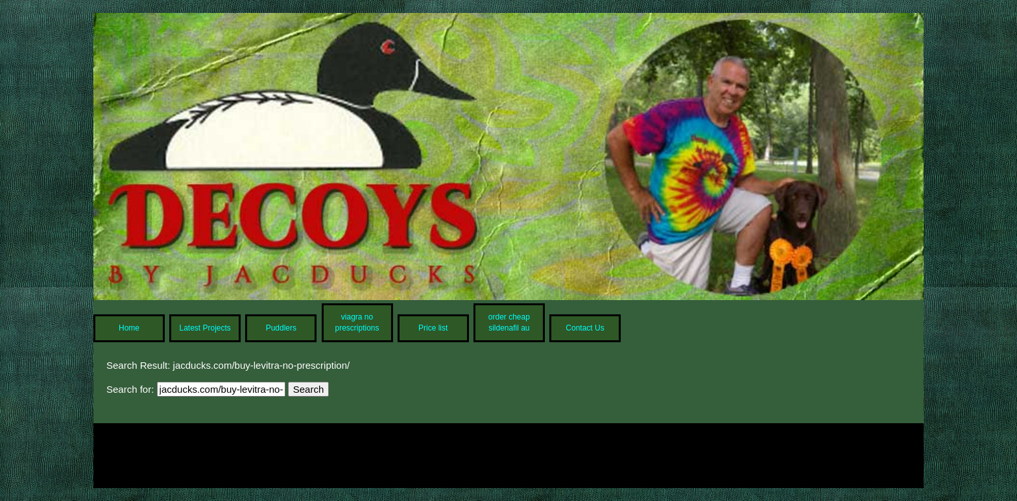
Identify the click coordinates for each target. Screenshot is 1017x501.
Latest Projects (204, 327)
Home (129, 327)
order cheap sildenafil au (509, 322)
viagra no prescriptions (357, 322)
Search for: (130, 389)
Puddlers (281, 327)
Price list (433, 327)
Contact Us (585, 327)
